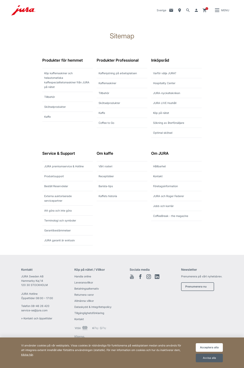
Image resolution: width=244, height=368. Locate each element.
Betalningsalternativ (86, 289)
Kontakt (171, 10)
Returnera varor (84, 295)
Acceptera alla (209, 347)
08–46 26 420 (40, 306)
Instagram (148, 277)
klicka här (27, 354)
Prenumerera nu (196, 286)
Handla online (82, 276)
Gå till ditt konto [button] (196, 10)
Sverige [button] (161, 10)
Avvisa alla (209, 357)
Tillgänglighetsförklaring (89, 313)
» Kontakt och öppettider (36, 318)
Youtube (132, 277)
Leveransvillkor (83, 282)
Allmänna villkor (84, 301)
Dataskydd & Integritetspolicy (93, 307)
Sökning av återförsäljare (179, 10)
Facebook (140, 277)
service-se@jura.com (34, 310)
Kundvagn (204, 10)
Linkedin (157, 277)
